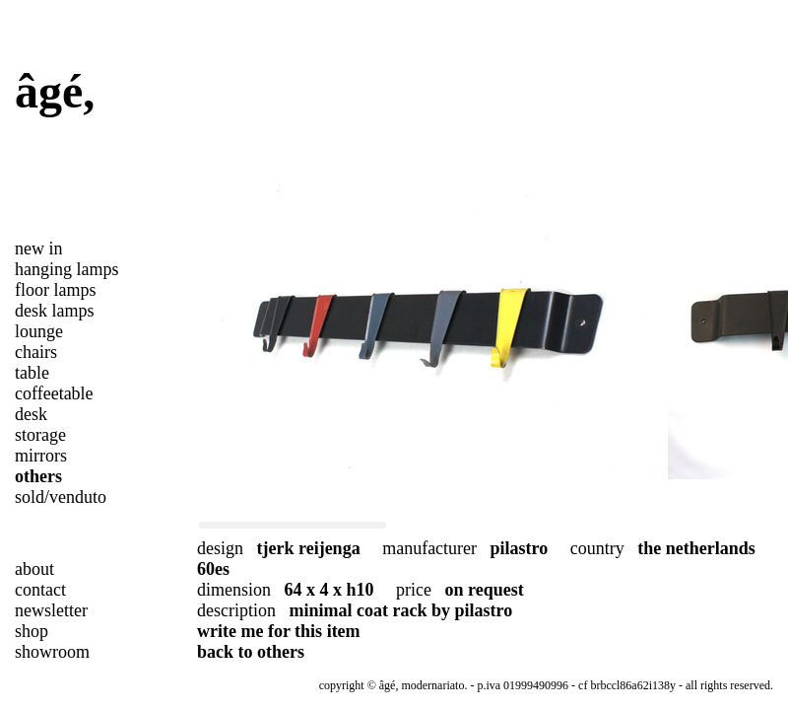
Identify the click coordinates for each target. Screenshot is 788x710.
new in (39, 248)
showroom (52, 652)
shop (31, 631)
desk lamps (55, 310)
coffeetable (54, 393)
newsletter (51, 610)
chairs (36, 352)
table (32, 373)
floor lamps (56, 290)
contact (40, 590)
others (38, 476)
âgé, (55, 91)
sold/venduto (60, 497)
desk (31, 414)
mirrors (41, 455)
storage (40, 435)
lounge (39, 331)
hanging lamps (67, 269)
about (34, 569)
